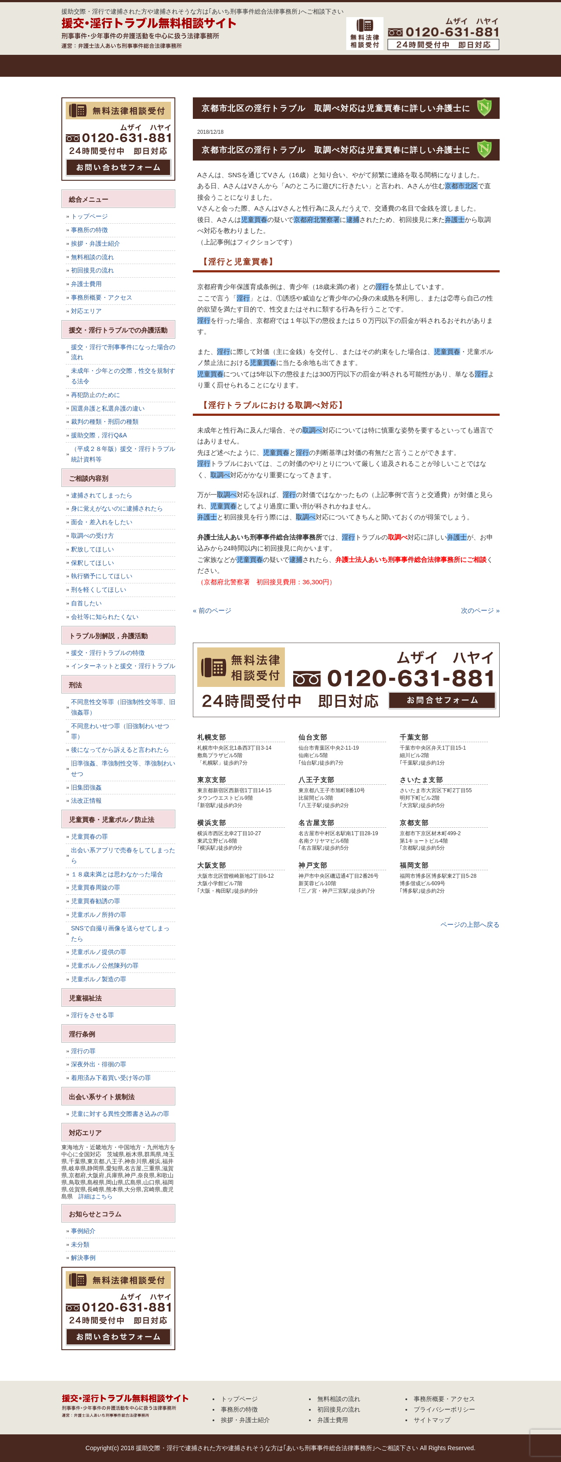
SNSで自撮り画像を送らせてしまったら (120, 933)
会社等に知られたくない (104, 616)
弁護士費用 (401, 66)
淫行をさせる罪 (92, 1015)
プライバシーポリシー (444, 1409)
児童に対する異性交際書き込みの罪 (120, 1113)
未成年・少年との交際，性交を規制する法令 (123, 376)
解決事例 (83, 1257)
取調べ (398, 537)
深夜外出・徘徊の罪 (98, 1064)
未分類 (80, 1244)
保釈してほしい (92, 562)
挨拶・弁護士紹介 (204, 66)
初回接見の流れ (335, 66)
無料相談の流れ (269, 66)
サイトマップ (432, 1419)
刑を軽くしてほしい (98, 589)
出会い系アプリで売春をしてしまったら (123, 855)
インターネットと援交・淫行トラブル (123, 665)
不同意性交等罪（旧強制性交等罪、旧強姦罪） (123, 707)
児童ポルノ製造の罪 (98, 979)
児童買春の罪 (89, 836)
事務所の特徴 (138, 66)
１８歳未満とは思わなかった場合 (117, 874)
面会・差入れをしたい (101, 521)
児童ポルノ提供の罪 (98, 951)
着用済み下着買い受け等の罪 (111, 1077)
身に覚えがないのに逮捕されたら (117, 508)
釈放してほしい (92, 549)
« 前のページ (212, 610)
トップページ (83, 66)
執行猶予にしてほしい (101, 575)
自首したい (86, 603)
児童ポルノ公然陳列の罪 (104, 965)
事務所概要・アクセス (467, 66)
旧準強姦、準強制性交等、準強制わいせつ (123, 768)
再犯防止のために (95, 394)
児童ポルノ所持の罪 (98, 914)
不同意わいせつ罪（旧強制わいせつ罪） (120, 731)
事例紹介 (83, 1230)
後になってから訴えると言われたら (120, 749)
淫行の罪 (83, 1050)
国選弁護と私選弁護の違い (108, 408)
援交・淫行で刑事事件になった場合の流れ (123, 352)
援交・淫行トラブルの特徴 (108, 652)
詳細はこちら (95, 1196)
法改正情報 (86, 800)
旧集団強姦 (86, 787)
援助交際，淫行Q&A (99, 435)
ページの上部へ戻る (470, 924)
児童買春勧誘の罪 (95, 900)
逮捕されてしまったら (101, 495)
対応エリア (86, 311)
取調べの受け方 (92, 535)
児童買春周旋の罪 (95, 887)
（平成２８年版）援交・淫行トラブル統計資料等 (123, 454)
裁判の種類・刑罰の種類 (104, 421)
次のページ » (480, 610)
